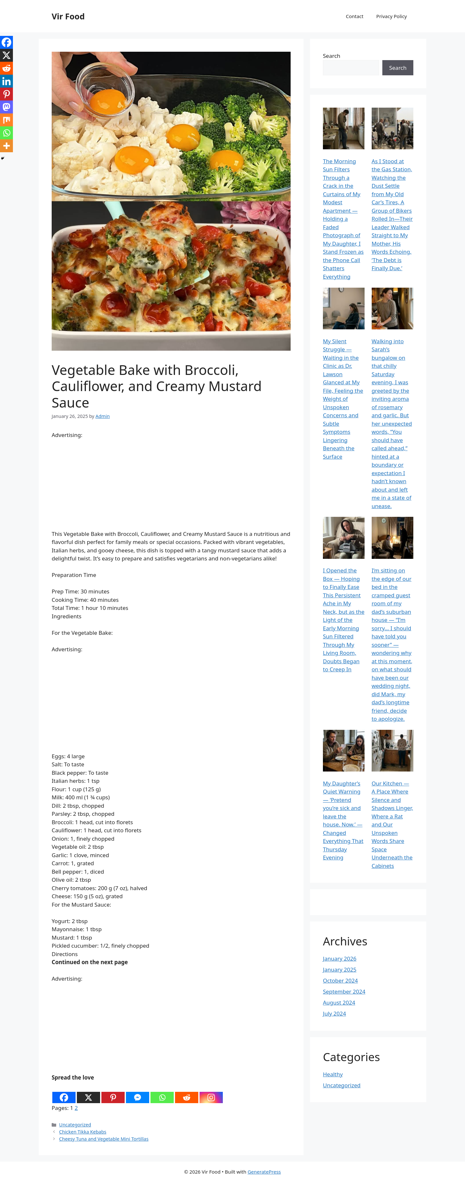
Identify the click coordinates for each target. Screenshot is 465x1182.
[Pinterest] (113, 1092)
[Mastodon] (6, 107)
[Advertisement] (171, 484)
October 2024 (340, 980)
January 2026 (339, 958)
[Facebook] (64, 1092)
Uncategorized (75, 1125)
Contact (354, 16)
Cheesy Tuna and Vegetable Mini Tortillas (104, 1139)
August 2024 (339, 1002)
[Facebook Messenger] (137, 1092)
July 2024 (334, 1013)
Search (331, 55)
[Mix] (6, 119)
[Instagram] (211, 1092)
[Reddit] (186, 1092)
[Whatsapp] (162, 1092)
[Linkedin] (6, 81)
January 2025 (339, 969)
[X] (88, 1092)
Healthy (333, 1074)
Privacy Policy (391, 16)
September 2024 (344, 991)
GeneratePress (264, 1171)
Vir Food (68, 16)
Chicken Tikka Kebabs (82, 1132)
